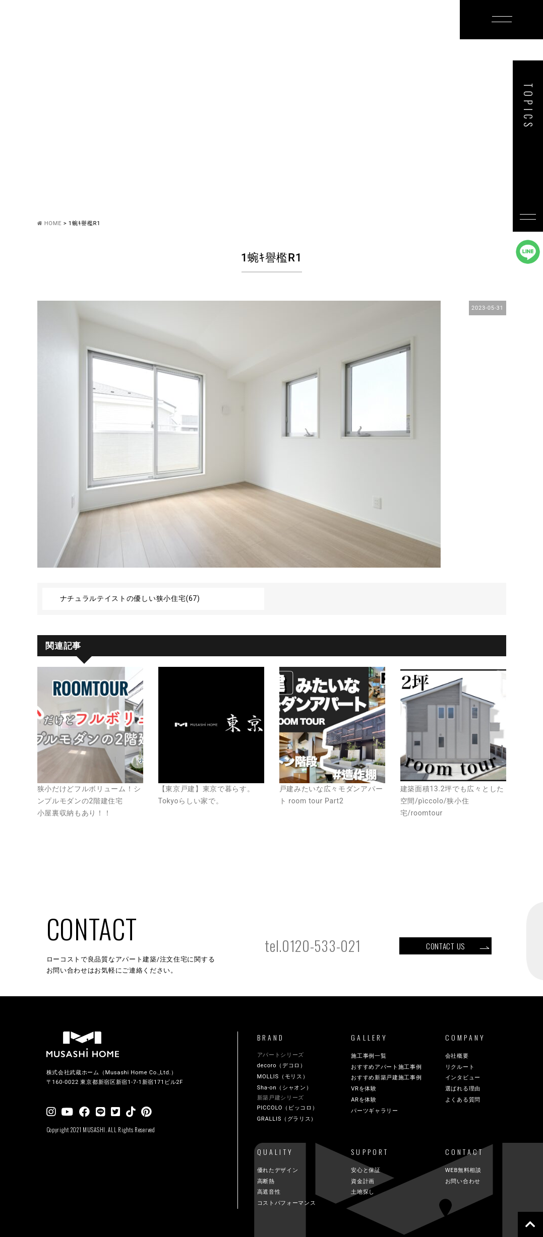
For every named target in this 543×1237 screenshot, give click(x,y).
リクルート (460, 1067)
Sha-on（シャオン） (284, 1087)
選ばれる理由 (462, 1088)
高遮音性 (269, 1192)
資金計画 (363, 1181)
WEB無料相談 (463, 1170)
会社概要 (457, 1056)
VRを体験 (364, 1088)
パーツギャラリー (374, 1111)
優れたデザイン (277, 1170)
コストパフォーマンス (286, 1203)
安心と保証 (366, 1170)
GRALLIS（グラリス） (287, 1119)
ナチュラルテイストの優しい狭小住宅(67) (130, 598)
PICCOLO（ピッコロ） (287, 1108)
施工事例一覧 (368, 1056)
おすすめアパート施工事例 (386, 1067)
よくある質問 (462, 1099)
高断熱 (266, 1181)
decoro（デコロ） (281, 1065)
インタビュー (462, 1077)
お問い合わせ (462, 1181)
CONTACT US (445, 945)
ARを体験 (364, 1099)
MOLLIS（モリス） (283, 1076)
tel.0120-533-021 (312, 945)
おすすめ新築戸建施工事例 (386, 1077)
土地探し (363, 1192)
